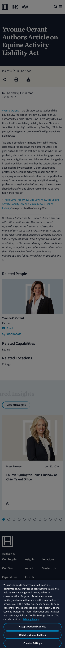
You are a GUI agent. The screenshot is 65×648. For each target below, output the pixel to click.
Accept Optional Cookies (32, 626)
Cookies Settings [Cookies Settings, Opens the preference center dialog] (32, 643)
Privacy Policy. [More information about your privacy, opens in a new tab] (31, 619)
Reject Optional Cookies (32, 635)
